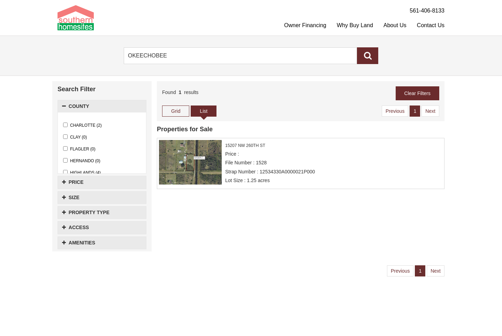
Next (430, 111)
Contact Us (430, 25)
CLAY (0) (75, 137)
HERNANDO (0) (81, 160)
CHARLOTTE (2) (82, 125)
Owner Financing (305, 25)
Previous (395, 111)
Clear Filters (417, 93)
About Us (394, 25)
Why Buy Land (355, 25)
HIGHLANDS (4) (82, 172)
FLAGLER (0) (79, 148)
